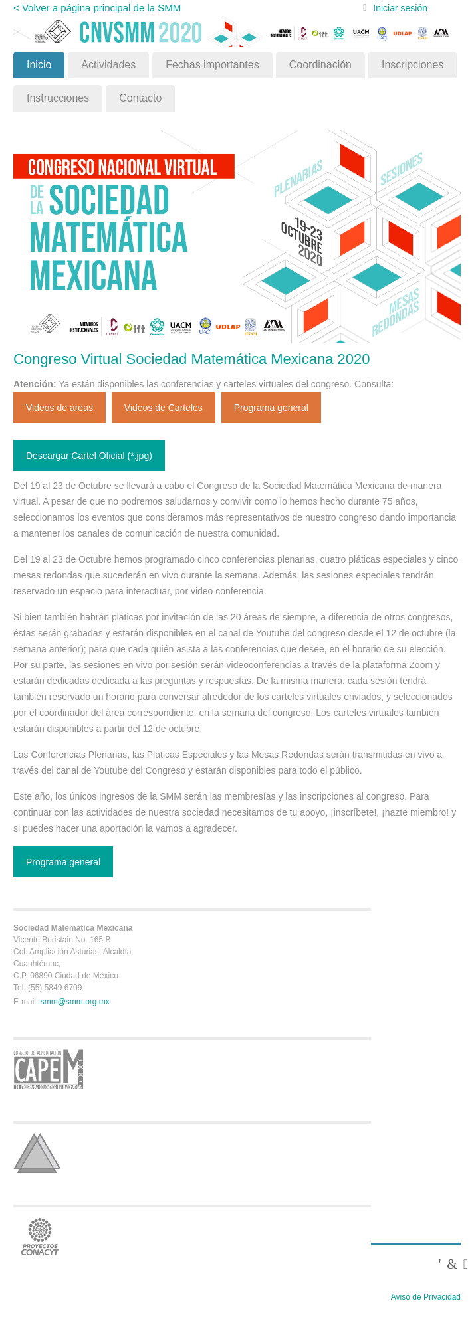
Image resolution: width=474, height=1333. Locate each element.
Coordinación (320, 64)
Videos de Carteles (163, 407)
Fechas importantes (212, 64)
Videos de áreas (59, 407)
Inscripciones (412, 64)
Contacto (140, 98)
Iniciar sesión (400, 8)
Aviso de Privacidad (426, 1297)
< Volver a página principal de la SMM (97, 7)
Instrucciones (58, 98)
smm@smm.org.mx (75, 1001)
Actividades (108, 64)
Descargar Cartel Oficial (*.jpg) (89, 455)
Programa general (271, 407)
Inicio (39, 64)
